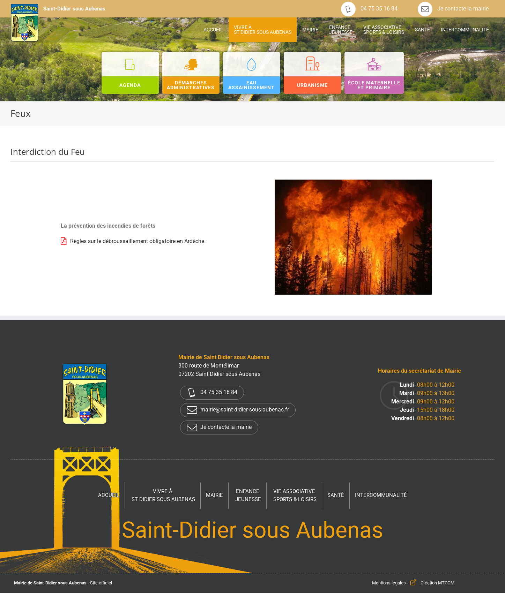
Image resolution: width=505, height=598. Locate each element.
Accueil (108, 495)
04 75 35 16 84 (369, 9)
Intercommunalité (381, 495)
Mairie (214, 495)
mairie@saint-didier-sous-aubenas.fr (238, 410)
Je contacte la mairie (453, 9)
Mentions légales (389, 582)
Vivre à (163, 495)
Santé (335, 495)
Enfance (248, 495)
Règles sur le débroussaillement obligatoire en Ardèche (137, 241)
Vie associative (295, 495)
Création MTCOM (437, 582)
